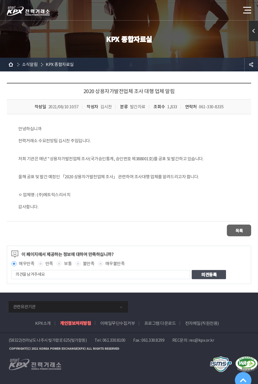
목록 (234, 230)
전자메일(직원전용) (202, 322)
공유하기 (251, 64)
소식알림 (29, 64)
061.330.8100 (114, 339)
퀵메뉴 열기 (253, 31)
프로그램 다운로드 (160, 322)
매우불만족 (115, 263)
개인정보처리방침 (75, 322)
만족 (49, 263)
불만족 (89, 263)
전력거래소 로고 (28, 11)
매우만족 (26, 263)
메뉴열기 (246, 8)
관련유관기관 (24, 306)
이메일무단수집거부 (117, 322)
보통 (68, 263)
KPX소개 (43, 322)
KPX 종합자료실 (60, 64)
